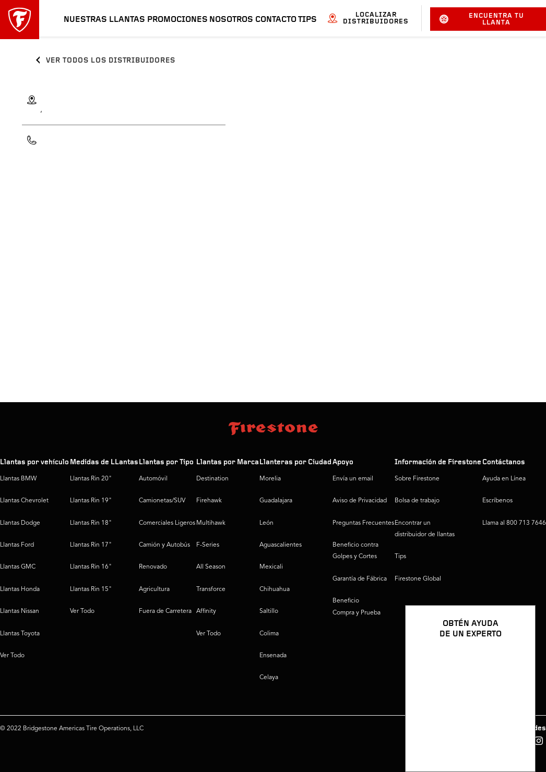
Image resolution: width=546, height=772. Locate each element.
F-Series (207, 545)
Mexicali (271, 567)
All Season (210, 567)
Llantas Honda (20, 589)
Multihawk (210, 523)
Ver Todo (12, 656)
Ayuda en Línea (504, 479)
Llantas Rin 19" (91, 501)
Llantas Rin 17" (91, 545)
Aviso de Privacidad (360, 501)
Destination (212, 479)
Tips (307, 20)
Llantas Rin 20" (91, 479)
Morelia (270, 479)
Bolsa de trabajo (417, 501)
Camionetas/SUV (162, 501)
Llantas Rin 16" (91, 567)
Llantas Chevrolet (24, 501)
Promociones (177, 20)
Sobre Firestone (417, 479)
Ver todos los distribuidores (110, 61)
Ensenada (273, 656)
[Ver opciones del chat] (515, 734)
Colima (269, 634)
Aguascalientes (280, 545)
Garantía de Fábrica (360, 579)
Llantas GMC (17, 567)
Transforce (210, 589)
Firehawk (209, 501)
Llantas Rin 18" (91, 523)
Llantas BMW (18, 479)
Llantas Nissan (19, 611)
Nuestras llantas (104, 20)
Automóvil (153, 479)
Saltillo (268, 611)
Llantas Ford (17, 545)
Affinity (206, 611)
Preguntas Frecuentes (363, 523)
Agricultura (154, 589)
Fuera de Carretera (165, 611)
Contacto (275, 20)
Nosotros (231, 20)
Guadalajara (275, 501)
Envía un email (353, 479)
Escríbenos (497, 501)
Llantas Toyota (20, 634)
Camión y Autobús (164, 545)
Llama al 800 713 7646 (514, 523)
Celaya (268, 677)
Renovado (153, 567)
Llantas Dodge (20, 523)
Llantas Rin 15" (91, 589)
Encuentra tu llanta (482, 19)
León (266, 523)
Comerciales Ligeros (167, 523)
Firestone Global (418, 579)
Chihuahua (274, 589)
